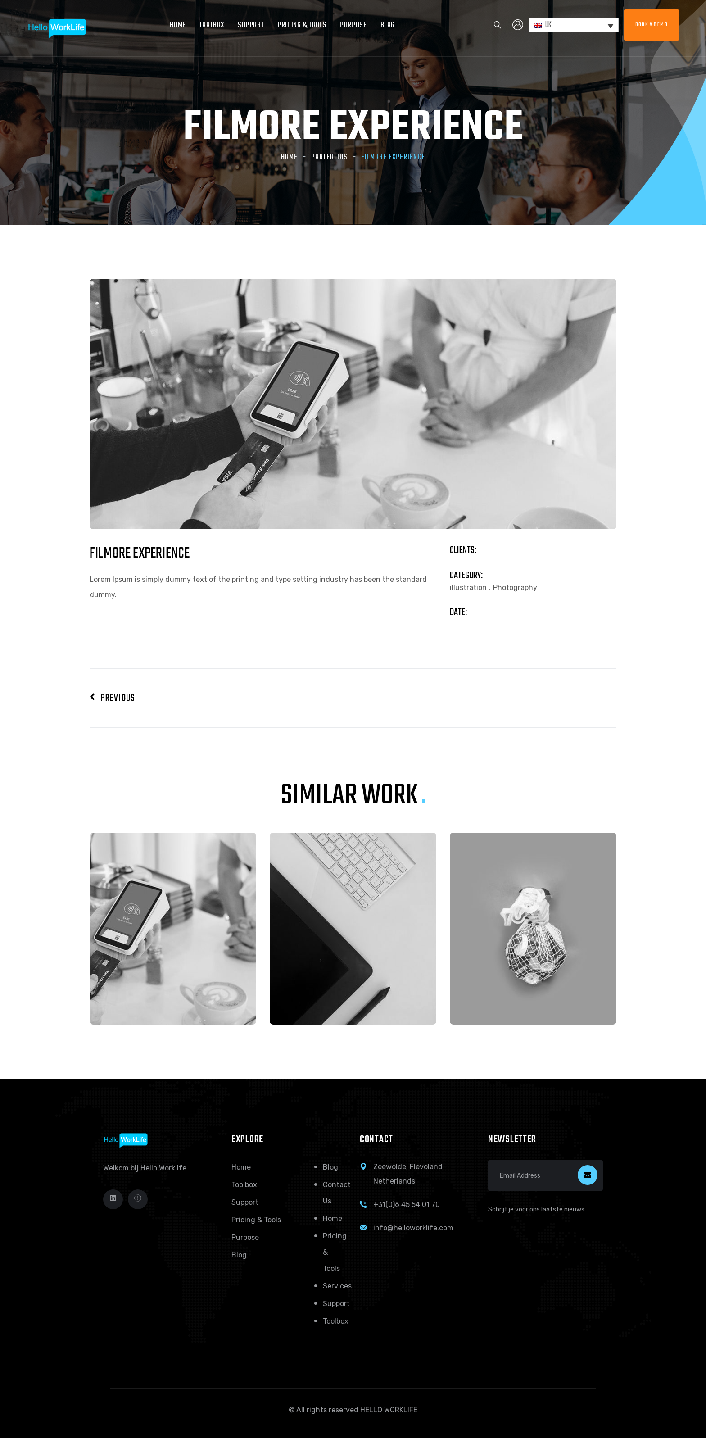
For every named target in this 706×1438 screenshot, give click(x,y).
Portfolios (329, 157)
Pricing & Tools (301, 25)
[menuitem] (574, 25)
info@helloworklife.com (413, 1228)
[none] (574, 25)
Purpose (353, 25)
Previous (112, 698)
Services (337, 1286)
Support (251, 25)
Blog (387, 25)
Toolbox (211, 25)
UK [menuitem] (548, 25)
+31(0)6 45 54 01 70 (406, 1204)
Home (178, 25)
